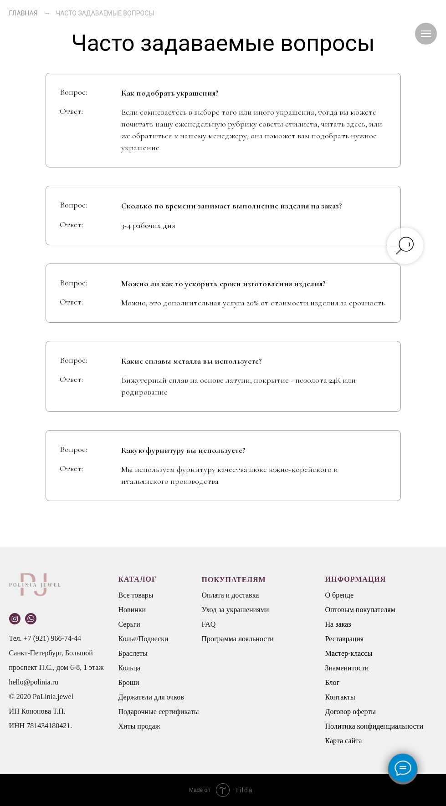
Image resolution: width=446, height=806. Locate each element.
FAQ (209, 624)
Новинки (132, 609)
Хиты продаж (139, 726)
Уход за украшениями (235, 609)
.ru (54, 682)
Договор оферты (350, 711)
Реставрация (344, 639)
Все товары (136, 595)
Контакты (340, 697)
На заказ (338, 624)
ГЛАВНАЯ (23, 13)
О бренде (339, 595)
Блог (332, 682)
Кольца (129, 668)
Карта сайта (343, 741)
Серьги (129, 624)
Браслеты (133, 653)
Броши (128, 682)
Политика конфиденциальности (374, 726)
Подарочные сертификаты (158, 711)
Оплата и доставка (230, 595)
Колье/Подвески (143, 639)
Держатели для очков (151, 697)
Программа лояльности (238, 639)
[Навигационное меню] (426, 33)
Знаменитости (347, 668)
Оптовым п (342, 609)
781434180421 (48, 726)
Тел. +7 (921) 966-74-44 (45, 638)
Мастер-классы (349, 653)
